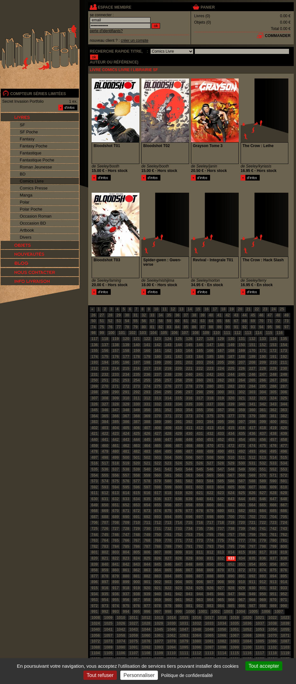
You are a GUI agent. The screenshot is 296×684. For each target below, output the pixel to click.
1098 (222, 647)
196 (126, 362)
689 (115, 517)
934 (94, 594)
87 (203, 327)
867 (189, 570)
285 (263, 386)
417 (252, 428)
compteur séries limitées (38, 94)
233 (115, 374)
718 (220, 522)
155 (94, 350)
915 (94, 588)
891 (241, 576)
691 (136, 517)
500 (126, 457)
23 (265, 309)
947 (231, 594)
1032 (197, 623)
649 (94, 505)
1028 (146, 623)
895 (284, 576)
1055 (285, 629)
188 (241, 356)
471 (220, 445)
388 (147, 422)
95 (270, 327)
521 (147, 463)
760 (263, 534)
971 (284, 600)
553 (284, 469)
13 (181, 309)
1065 (209, 635)
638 (178, 499)
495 (273, 451)
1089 (108, 647)
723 (273, 522)
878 (105, 576)
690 (126, 517)
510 (231, 457)
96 (278, 327)
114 (258, 333)
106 (174, 333)
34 (161, 315)
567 (231, 475)
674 (157, 511)
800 (284, 546)
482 (136, 451)
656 (168, 505)
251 (105, 380)
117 (94, 339)
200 (168, 362)
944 (199, 594)
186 (220, 356)
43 (236, 315)
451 (210, 439)
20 (240, 309)
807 (157, 552)
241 (199, 374)
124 (168, 339)
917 (115, 588)
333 (168, 404)
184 (199, 356)
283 (241, 386)
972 (94, 606)
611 (94, 493)
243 (220, 374)
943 (189, 594)
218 (157, 368)
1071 (285, 635)
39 (203, 315)
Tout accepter (264, 666)
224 (220, 368)
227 (252, 368)
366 (115, 416)
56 (144, 321)
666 (273, 505)
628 (273, 493)
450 (199, 439)
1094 (171, 647)
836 (263, 558)
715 (189, 522)
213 (105, 368)
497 (94, 457)
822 (115, 558)
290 (115, 392)
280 (210, 386)
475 (263, 445)
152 (263, 345)
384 (105, 422)
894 (273, 576)
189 (252, 356)
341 (252, 404)
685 (273, 511)
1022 (272, 617)
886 (189, 576)
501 (136, 457)
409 (168, 428)
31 (135, 315)
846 (168, 564)
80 (144, 327)
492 (241, 451)
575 (115, 481)
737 (220, 528)
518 (115, 463)
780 (273, 540)
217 (147, 368)
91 (236, 327)
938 (136, 594)
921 (157, 588)
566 (220, 475)
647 (273, 499)
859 (105, 570)
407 (147, 428)
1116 (247, 653)
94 (261, 327)
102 (132, 333)
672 (136, 511)
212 (94, 368)
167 (220, 350)
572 (284, 475)
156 (105, 350)
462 (126, 445)
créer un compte (134, 40)
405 (126, 428)
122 (147, 339)
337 (210, 404)
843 (136, 564)
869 (210, 570)
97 (286, 327)
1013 (159, 617)
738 (231, 528)
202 (189, 362)
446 (157, 439)
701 (241, 517)
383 (94, 422)
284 (252, 386)
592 (94, 487)
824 (136, 558)
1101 (260, 647)
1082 (222, 641)
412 (199, 428)
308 (105, 398)
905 (189, 582)
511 (241, 457)
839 (94, 564)
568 (241, 475)
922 (168, 588)
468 (189, 445)
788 (157, 546)
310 (126, 398)
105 (164, 333)
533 (273, 463)
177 (126, 356)
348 (126, 410)
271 (115, 386)
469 (199, 445)
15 (198, 309)
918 (126, 588)
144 (178, 345)
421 (94, 433)
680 (220, 511)
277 (178, 386)
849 (199, 564)
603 (210, 487)
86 (194, 327)
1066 (222, 635)
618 (168, 493)
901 (147, 582)
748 (136, 534)
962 (189, 600)
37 (186, 315)
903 (168, 582)
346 (105, 410)
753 (189, 534)
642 (220, 499)
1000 (190, 611)
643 (231, 499)
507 (199, 457)
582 (189, 481)
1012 (146, 617)
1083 (234, 641)
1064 (197, 635)
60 (177, 321)
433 (220, 433)
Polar (24, 202)
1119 (285, 653)
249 (284, 374)
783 (105, 546)
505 (178, 457)
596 (136, 487)
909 (231, 582)
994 (126, 611)
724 (284, 522)
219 (168, 368)
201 (178, 362)
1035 (234, 623)
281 (220, 386)
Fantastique (30, 153)
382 (284, 416)
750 (157, 534)
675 (168, 511)
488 (199, 451)
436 (252, 433)
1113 (209, 653)
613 (115, 493)
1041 (108, 629)
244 (231, 374)
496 (284, 451)
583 (199, 481)
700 (231, 517)
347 (115, 410)
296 (178, 392)
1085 (260, 641)
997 (157, 611)
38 (194, 315)
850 (210, 564)
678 (199, 511)
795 (231, 546)
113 (248, 333)
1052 (247, 629)
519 (126, 463)
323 (263, 398)
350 (147, 410)
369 (147, 416)
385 (115, 422)
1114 (222, 653)
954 (105, 600)
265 (252, 380)
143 (168, 345)
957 (136, 600)
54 (127, 321)
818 (273, 552)
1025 (108, 623)
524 (178, 463)
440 (94, 439)
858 (94, 570)
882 (147, 576)
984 (220, 606)
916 (105, 588)
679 (210, 511)
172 (273, 350)
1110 (171, 653)
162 (168, 350)
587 (241, 481)
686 (284, 511)
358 (231, 410)
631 (105, 499)
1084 (247, 641)
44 (244, 315)
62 (194, 321)
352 (168, 410)
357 (220, 410)
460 (105, 445)
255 (147, 380)
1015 (184, 617)
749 (147, 534)
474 (252, 445)
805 (136, 552)
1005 (253, 611)
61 (186, 321)
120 (126, 339)
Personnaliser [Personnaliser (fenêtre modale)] (139, 675)
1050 (222, 629)
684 (263, 511)
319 (220, 398)
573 (94, 481)
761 (273, 534)
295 (168, 392)
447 (168, 439)
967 (241, 600)
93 (253, 327)
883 (157, 576)
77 (118, 327)
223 (210, 368)
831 (210, 558)
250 (94, 380)
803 (115, 552)
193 (94, 362)
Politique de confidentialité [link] (187, 675)
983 (210, 606)
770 (168, 540)
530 (241, 463)
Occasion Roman (36, 216)
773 (199, 540)
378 (241, 416)
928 (231, 588)
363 (284, 410)
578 (147, 481)
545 (199, 469)
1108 (146, 653)
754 (199, 534)
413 (210, 428)
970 (273, 600)
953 (94, 600)
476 (273, 445)
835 (252, 558)
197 (136, 362)
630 (94, 499)
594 (115, 487)
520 (136, 463)
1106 (120, 653)
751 (168, 534)
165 (199, 350)
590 (273, 481)
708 (115, 522)
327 (105, 404)
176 (115, 356)
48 (278, 315)
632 (115, 499)
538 (126, 469)
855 (263, 564)
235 (136, 374)
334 (178, 404)
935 (105, 594)
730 (147, 528)
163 (178, 350)
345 (94, 410)
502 (147, 457)
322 (252, 398)
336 (199, 404)
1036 (247, 623)
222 (199, 368)
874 (263, 570)
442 (115, 439)
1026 (120, 623)
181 (168, 356)
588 (252, 481)
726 (105, 528)
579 (157, 481)
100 (111, 333)
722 (263, 522)
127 (199, 339)
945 (210, 594)
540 (147, 469)
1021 (260, 617)
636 (157, 499)
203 (199, 362)
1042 (120, 629)
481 (126, 451)
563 (189, 475)
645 (252, 499)
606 (241, 487)
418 (263, 428)
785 (126, 546)
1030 (171, 623)
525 (189, 463)
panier (208, 7)
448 (178, 439)
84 (177, 327)
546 (210, 469)
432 (210, 433)
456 (263, 439)
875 (273, 570)
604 (220, 487)
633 (126, 499)
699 (220, 517)
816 (252, 552)
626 (252, 493)
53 (118, 321)
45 (253, 315)
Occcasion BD (33, 223)
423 (115, 433)
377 (231, 416)
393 (199, 422)
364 (94, 416)
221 (189, 368)
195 (115, 362)
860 (115, 570)
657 (178, 505)
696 (189, 517)
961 (178, 600)
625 (241, 493)
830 (199, 558)
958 (147, 600)
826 (157, 558)
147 (210, 345)
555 (105, 475)
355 (199, 410)
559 (147, 475)
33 (152, 315)
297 (189, 392)
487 (189, 451)
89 (219, 327)
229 (273, 368)
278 (189, 386)
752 (178, 534)
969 (263, 600)
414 (220, 428)
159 (136, 350)
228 (263, 368)
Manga (26, 195)
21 (248, 309)
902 (157, 582)
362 (273, 410)
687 (94, 517)
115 (269, 333)
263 (231, 380)
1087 (285, 641)
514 (273, 457)
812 (210, 552)
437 (263, 433)
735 (199, 528)
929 (241, 588)
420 (284, 428)
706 (94, 522)
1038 (272, 623)
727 (115, 528)
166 (210, 350)
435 (241, 433)
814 (231, 552)
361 (263, 410)
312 (147, 398)
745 (105, 534)
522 (157, 463)
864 (157, 570)
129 (220, 339)
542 (168, 469)
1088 (95, 647)
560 (157, 475)
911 (252, 582)
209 (263, 362)
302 (241, 392)
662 (231, 505)
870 (220, 570)
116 (279, 333)
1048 (197, 629)
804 (126, 552)
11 (164, 309)
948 (241, 594)
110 (216, 333)
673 (147, 511)
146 (199, 345)
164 (189, 350)
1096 (197, 647)
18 (223, 309)
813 (220, 552)
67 (236, 321)
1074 (120, 641)
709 (126, 522)
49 (286, 315)
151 (252, 345)
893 (263, 576)
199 (157, 362)
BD (22, 174)
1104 (95, 653)
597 (147, 487)
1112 (197, 653)
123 (157, 339)
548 (231, 469)
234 (126, 374)
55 (135, 321)
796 (241, 546)
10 (156, 309)
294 (157, 392)
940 (157, 594)
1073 (108, 641)
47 (270, 315)
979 (168, 606)
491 (231, 451)
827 (168, 558)
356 (210, 410)
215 (126, 368)
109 (206, 333)
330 (136, 404)
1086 (272, 641)
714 (178, 522)
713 (168, 522)
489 (210, 451)
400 (273, 422)
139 (126, 345)
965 (220, 600)
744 (94, 534)
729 (136, 528)
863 (147, 570)
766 (126, 540)
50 (93, 321)
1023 (285, 617)
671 (126, 511)
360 (252, 410)
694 (168, 517)
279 (199, 386)
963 (199, 600)
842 (126, 564)
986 (241, 606)
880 (126, 576)
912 (263, 582)
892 (252, 576)
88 (211, 327)
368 (136, 416)
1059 (133, 635)
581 (178, 481)
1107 (133, 653)
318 (210, 398)
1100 (247, 647)
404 (115, 428)
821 (105, 558)
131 (241, 339)
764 (105, 540)
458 (284, 439)
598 (157, 487)
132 (252, 339)
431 (199, 433)
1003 (228, 611)
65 (219, 321)
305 (273, 392)
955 (115, 600)
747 (126, 534)
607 (252, 487)
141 (147, 345)
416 (241, 428)
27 (102, 315)
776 (231, 540)
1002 (215, 611)
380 (263, 416)
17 (215, 309)
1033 (209, 623)
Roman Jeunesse (36, 167)
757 (231, 534)
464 (147, 445)
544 (189, 469)
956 (126, 600)
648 (284, 499)
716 (199, 522)
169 (241, 350)
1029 (159, 623)
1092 (146, 647)
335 (189, 404)
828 (178, 558)
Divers (26, 237)
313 (157, 398)
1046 (171, 629)
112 (237, 333)
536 (105, 469)
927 (220, 588)
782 (94, 546)
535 (94, 469)
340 (241, 404)
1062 (171, 635)
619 (178, 493)
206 (231, 362)
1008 (95, 617)
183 (189, 356)
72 (278, 321)
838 (284, 558)
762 (284, 534)
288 (94, 392)
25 (282, 309)
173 (284, 350)
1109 (159, 653)
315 (178, 398)
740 (252, 528)
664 (252, 505)
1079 (184, 641)
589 (263, 481)
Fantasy (27, 139)
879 (115, 576)
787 (147, 546)
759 (252, 534)
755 (210, 534)
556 (115, 475)
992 (105, 611)
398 (252, 422)
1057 (108, 635)
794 (220, 546)
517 (105, 463)
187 (231, 356)
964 (210, 600)
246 (252, 374)
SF (22, 125)
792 (199, 546)
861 (126, 570)
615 (136, 493)
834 (241, 558)
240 (189, 374)
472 (231, 445)
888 (210, 576)
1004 (240, 611)
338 (220, 404)
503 (157, 457)
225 (231, 368)
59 (169, 321)
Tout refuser (100, 675)
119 (115, 339)
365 (105, 416)
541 (157, 469)
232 (105, 374)
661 (220, 505)
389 (157, 422)
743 (284, 528)
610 (284, 487)
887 (199, 576)
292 (136, 392)
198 (147, 362)
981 (189, 606)
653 (136, 505)
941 (168, 594)
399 (263, 422)
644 (241, 499)
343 (273, 404)
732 (168, 528)
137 (105, 345)
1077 (159, 641)
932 (273, 588)
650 (105, 505)
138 (115, 345)
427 (157, 433)
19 (231, 309)
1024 (95, 623)
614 (126, 493)
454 (241, 439)
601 (189, 487)
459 (94, 445)
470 (210, 445)
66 (228, 321)
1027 (133, 623)
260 (199, 380)
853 (241, 564)
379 (252, 416)
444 (136, 439)
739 (241, 528)
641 (210, 499)
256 (157, 380)
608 (263, 487)
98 (93, 333)
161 (157, 350)
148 (220, 345)
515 (284, 457)
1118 (272, 653)
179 (147, 356)
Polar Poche (31, 209)
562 (178, 475)
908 (220, 582)
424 (126, 433)
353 (178, 410)
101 (122, 333)
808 (168, 552)
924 (189, 588)
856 (273, 564)
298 (199, 392)
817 (263, 552)
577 (136, 481)
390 (168, 422)
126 (189, 339)
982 (199, 606)
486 (178, 451)
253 (126, 380)
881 (136, 576)
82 (161, 327)
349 (136, 410)
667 (284, 505)
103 (143, 333)
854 (252, 564)
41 (219, 315)
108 (195, 333)
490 (220, 451)
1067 (234, 635)
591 (284, 481)
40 (211, 315)
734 (189, 528)
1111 (184, 653)
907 (210, 582)
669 (105, 511)
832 (220, 558)
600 (178, 487)
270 (105, 386)
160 (147, 350)
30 (127, 315)
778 (252, 540)
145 (189, 345)
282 (231, 386)
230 (284, 368)
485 (168, 451)
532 (263, 463)
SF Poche (29, 132)
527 (210, 463)
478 (94, 451)
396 (231, 422)
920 (147, 588)
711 (147, 522)
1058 (120, 635)
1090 (120, 647)
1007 (278, 611)
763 (94, 540)
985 (231, 606)
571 (273, 475)
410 (178, 428)
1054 (272, 629)
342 (263, 404)
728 (126, 528)
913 (273, 582)
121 (136, 339)
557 (126, 475)
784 (115, 546)
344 (284, 404)
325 (284, 398)
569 (252, 475)
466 (168, 445)
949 (252, 594)
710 (136, 522)
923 (178, 588)
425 (136, 433)
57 (152, 321)
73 (286, 321)
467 (178, 445)
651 (115, 505)
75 (102, 327)
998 (168, 611)
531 (252, 463)
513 (263, 457)
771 (178, 540)
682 (241, 511)
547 (220, 469)
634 (136, 499)
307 (94, 398)
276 (168, 386)
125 (178, 339)
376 (220, 416)
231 (94, 374)
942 (178, 594)
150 (241, 345)
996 (147, 611)
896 (94, 582)
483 (147, 451)
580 (168, 481)
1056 (95, 635)
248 (273, 374)
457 (273, 439)
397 (241, 422)
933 (284, 588)
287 (284, 386)
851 (220, 564)
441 (105, 439)
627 (263, 493)
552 (273, 469)
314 (168, 398)
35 (169, 315)
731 (157, 528)
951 (273, 594)
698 (210, 517)
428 (168, 433)
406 (136, 428)
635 (147, 499)
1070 (272, 635)
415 (231, 428)
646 (263, 499)
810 (189, 552)
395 (220, 422)
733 (178, 528)
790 (178, 546)
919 (136, 588)
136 (94, 345)
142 (157, 345)
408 (157, 428)
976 (136, 606)
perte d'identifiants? (106, 31)
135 (284, 339)
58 (161, 321)
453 (231, 439)
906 (199, 582)
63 (203, 321)
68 (244, 321)
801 (94, 552)
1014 (171, 617)
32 (144, 315)
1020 (247, 617)
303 (252, 392)
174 (94, 356)
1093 (159, 647)
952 (284, 594)
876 (284, 570)
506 (189, 457)
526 (199, 463)
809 (178, 552)
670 (115, 511)
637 (168, 499)
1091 (133, 647)
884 (168, 576)
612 (105, 493)
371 (168, 416)
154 (284, 345)
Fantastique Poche (37, 160)
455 (252, 439)
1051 (234, 629)
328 (115, 404)
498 (105, 457)
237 (157, 374)
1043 (133, 629)
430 (189, 433)
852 (231, 564)
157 (115, 350)
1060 (146, 635)
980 (178, 606)
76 (110, 327)
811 (199, 552)
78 (127, 327)
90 (228, 327)
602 (199, 487)
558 (136, 475)
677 (189, 511)
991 (94, 611)
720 (241, 522)
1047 (184, 629)
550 (252, 469)
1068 (247, 635)
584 (210, 481)
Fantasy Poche (33, 146)
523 (168, 463)
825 (147, 558)
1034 (222, 623)
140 (136, 345)
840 (105, 564)
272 (126, 386)
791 (189, 546)
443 (126, 439)
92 (244, 327)
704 (273, 517)
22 (257, 309)
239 (178, 374)
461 (115, 445)
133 (263, 339)
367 (126, 416)
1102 (272, 647)
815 (241, 552)
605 (231, 487)
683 (252, 511)
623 (220, 493)
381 (273, 416)
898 (115, 582)
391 (178, 422)
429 (178, 433)
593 (105, 487)
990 (284, 606)
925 (199, 588)
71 (270, 321)
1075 (133, 641)
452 (220, 439)
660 (210, 505)
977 (147, 606)
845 (157, 564)
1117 (260, 653)
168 (231, 350)
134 (273, 339)
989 (273, 606)
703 (263, 517)
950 (263, 594)
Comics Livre (32, 181)
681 (231, 511)
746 (115, 534)
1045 (159, 629)
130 (231, 339)
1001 (203, 611)
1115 (234, 653)
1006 (266, 611)
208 (252, 362)
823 (126, 558)
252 (115, 380)
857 (284, 564)
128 (210, 339)
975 (126, 606)
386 (126, 422)
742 (273, 528)
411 (189, 428)
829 (189, 558)
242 (210, 374)
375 (210, 416)
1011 (133, 617)
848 (189, 564)
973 (105, 606)
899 (126, 582)
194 (105, 362)
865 (168, 570)
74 (93, 327)
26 (93, 315)
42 (228, 315)
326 (94, 404)
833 (231, 558)
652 (126, 505)
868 (199, 570)
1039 (285, 623)
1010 (120, 617)
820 (94, 558)
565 (210, 475)
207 (241, 362)
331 (147, 404)
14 (189, 309)
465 (157, 445)
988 (263, 606)
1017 (209, 617)
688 (105, 517)
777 (241, 540)
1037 (260, 623)
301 (231, 392)
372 (178, 416)
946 (220, 594)
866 (178, 570)
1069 (260, 635)
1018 (222, 617)
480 (115, 451)
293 (147, 392)
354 (189, 410)
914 (284, 582)
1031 (184, 623)
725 (94, 528)
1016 (197, 617)
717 (210, 522)
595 (126, 487)
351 (157, 410)
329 (126, 404)
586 (231, 481)
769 (157, 540)
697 (199, 517)
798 (263, 546)
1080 (197, 641)
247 (263, 374)
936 (115, 594)
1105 (108, 653)
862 (136, 570)
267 (273, 380)
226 (241, 368)
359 (241, 410)
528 (220, 463)
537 (115, 469)
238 (168, 374)
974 (115, 606)
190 (263, 356)
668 (94, 511)
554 (94, 475)
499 (115, 457)
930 (252, 588)
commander (278, 35)
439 (284, 433)
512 (252, 457)
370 (157, 416)
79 (135, 327)
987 (252, 606)
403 (105, 428)
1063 (184, 635)
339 (231, 404)
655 (157, 505)
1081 (209, 641)
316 (189, 398)
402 (94, 428)
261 (210, 380)
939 (147, 594)
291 (126, 392)
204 (210, 362)
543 (178, 469)
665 (263, 505)
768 (147, 540)
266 (263, 380)
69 (253, 321)
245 (241, 374)
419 (273, 428)
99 (102, 333)
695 (178, 517)
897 (105, 582)
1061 (159, 635)
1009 (108, 617)
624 (231, 493)
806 (147, 552)
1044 (146, 629)
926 (210, 588)
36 (177, 315)
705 (284, 517)
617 (157, 493)
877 (94, 576)
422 (105, 433)
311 (136, 398)
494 (263, 451)
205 (220, 362)
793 (210, 546)
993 (115, 611)
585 (220, 481)
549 (241, 469)
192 (284, 356)
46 (261, 315)
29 (118, 315)
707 (105, 522)
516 (94, 463)
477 (284, 445)
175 (105, 356)
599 (168, 487)
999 (178, 611)
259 (189, 380)
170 (252, 350)
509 (220, 457)
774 (210, 540)
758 (241, 534)
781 (284, 540)
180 (157, 356)
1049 (209, 629)
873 (252, 570)
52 (110, 321)
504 (168, 457)
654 (147, 505)
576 (126, 481)
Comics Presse (33, 188)
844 (147, 564)
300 (220, 392)
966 (231, 600)
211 (284, 362)
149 (231, 345)
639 (189, 499)
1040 (95, 629)
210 (273, 362)
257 (168, 380)
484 (157, 451)
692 (147, 517)
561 (168, 475)
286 (273, 386)
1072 (95, 641)
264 (241, 380)
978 (157, 606)
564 (199, 475)
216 (136, 368)
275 (157, 386)
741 (263, 528)
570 (263, 475)
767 (136, 540)
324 (273, 398)
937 (126, 594)
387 (136, 422)
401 (284, 422)
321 (241, 398)
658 (189, 505)
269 (94, 386)
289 (105, 392)
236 (147, 374)
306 (284, 392)
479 (105, 451)
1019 (234, 617)
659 (199, 505)
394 (210, 422)
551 (263, 469)
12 (173, 309)
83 (169, 327)
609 (273, 487)
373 (189, 416)
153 (273, 345)
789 (168, 546)
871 (231, 570)
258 (178, 380)
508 (210, 457)
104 (153, 333)
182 (178, 356)
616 (147, 493)
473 (241, 445)
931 (263, 588)
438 (273, 433)
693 (157, 517)
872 (241, 570)
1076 (146, 641)
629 (284, 493)
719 (231, 522)
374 (199, 416)
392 (189, 422)
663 (241, 505)
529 (231, 463)
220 (178, 368)
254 (136, 380)
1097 (209, 647)
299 (210, 392)
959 (157, 600)
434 (231, 433)
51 (102, 321)
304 (263, 392)
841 (115, 564)
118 (105, 339)
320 (231, 398)
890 (231, 576)
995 (136, 611)
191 (273, 356)
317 (199, 398)
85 (186, 327)
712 (157, 522)
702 (252, 517)
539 (136, 469)
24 (273, 309)
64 (211, 321)
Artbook (27, 230)
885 (178, 576)
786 (136, 546)
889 (220, 576)
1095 (184, 647)
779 (263, 540)
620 (189, 493)
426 (147, 433)
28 (110, 315)
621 (199, 493)
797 (252, 546)
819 (284, 552)
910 (241, 582)
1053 (260, 629)
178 (136, 356)
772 (189, 540)
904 (178, 582)
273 (136, 386)
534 (284, 463)
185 (210, 356)
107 (185, 333)
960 (168, 600)
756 (220, 534)
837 (273, 558)
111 (227, 333)
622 (210, 493)
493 (252, 451)
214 (115, 368)
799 (273, 546)
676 (178, 511)
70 (261, 321)
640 (199, 499)
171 (263, 350)
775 (220, 540)
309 (115, 398)
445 (147, 439)
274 (147, 386)
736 (210, 528)
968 (252, 600)
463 (136, 445)
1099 (234, 647)
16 (206, 309)
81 (152, 327)
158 (126, 350)
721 (252, 522)
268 (284, 380)
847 (178, 564)
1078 (171, 641)
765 (115, 540)
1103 (285, 647)
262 (220, 380)
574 (105, 481)
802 (105, 552)
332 (157, 404)
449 (189, 439)
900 (136, 582)
